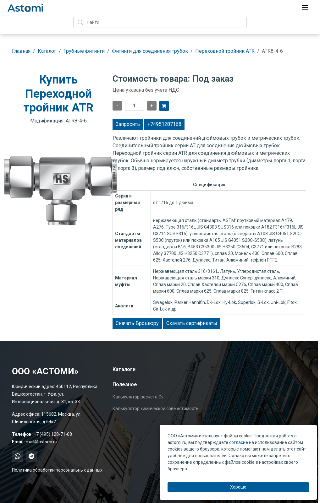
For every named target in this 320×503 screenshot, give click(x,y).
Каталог (47, 51)
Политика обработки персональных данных (57, 470)
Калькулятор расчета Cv (138, 397)
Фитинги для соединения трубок (150, 51)
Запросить (128, 124)
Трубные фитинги (84, 51)
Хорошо (238, 486)
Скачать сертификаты (191, 323)
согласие (238, 442)
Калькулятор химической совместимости (156, 408)
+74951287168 (164, 124)
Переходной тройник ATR (225, 51)
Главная (21, 51)
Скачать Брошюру (137, 323)
